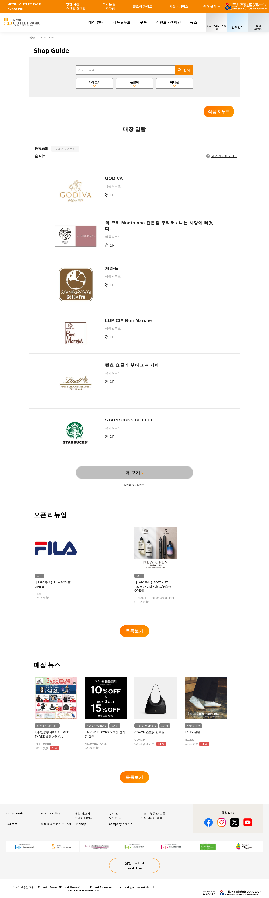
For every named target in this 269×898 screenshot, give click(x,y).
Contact (11, 824)
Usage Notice (16, 813)
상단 (32, 37)
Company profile (120, 824)
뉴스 (193, 22)
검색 (186, 70)
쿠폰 (143, 22)
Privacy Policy (50, 813)
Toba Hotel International (83, 890)
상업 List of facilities (135, 865)
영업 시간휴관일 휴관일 (76, 6)
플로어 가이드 (142, 6)
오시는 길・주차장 (109, 6)
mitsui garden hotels (134, 887)
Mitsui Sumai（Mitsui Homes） (60, 887)
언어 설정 (209, 6)
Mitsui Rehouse (101, 887)
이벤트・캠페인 (168, 22)
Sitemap (81, 824)
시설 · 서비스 (178, 6)
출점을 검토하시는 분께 (56, 824)
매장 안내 (96, 22)
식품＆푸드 (122, 22)
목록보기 (134, 631)
